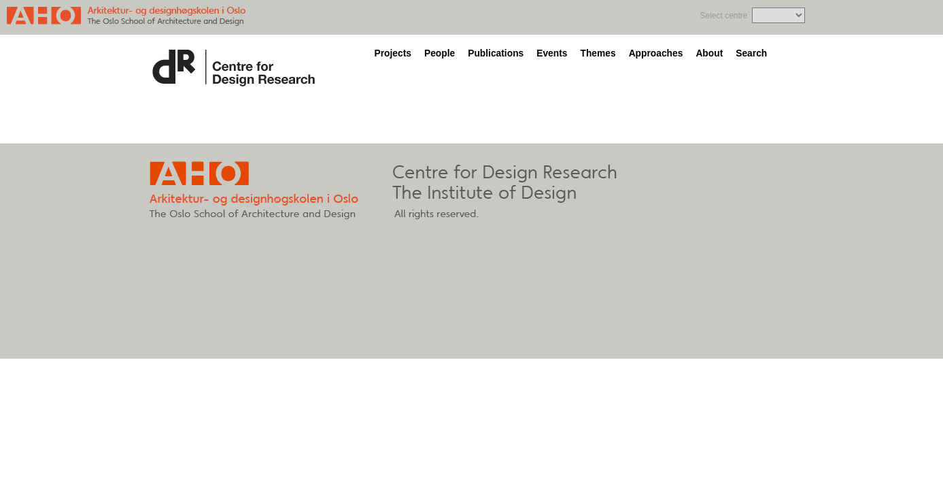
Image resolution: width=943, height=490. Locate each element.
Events (551, 53)
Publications (496, 53)
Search (751, 53)
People (439, 53)
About (709, 53)
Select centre (723, 15)
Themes (597, 53)
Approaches (656, 53)
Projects (393, 53)
